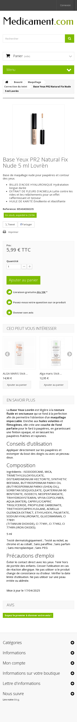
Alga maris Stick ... (51, 373)
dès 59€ (41, 292)
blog (16, 699)
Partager (26, 224)
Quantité (12, 261)
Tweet (10, 224)
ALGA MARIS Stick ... (15, 373)
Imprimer (13, 232)
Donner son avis (23, 312)
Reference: (9, 209)
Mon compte (14, 663)
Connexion (65, 5)
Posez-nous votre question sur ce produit (39, 302)
